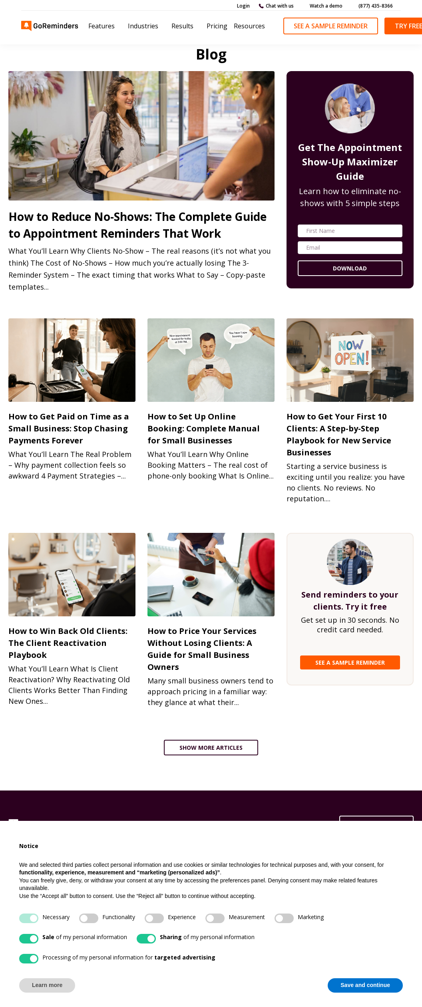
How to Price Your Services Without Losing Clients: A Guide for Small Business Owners (202, 649)
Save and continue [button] (365, 985)
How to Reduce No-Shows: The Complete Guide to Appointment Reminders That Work (137, 225)
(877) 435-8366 (375, 5)
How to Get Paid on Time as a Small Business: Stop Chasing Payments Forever (68, 428)
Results (182, 26)
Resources (249, 26)
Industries (143, 26)
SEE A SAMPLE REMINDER (350, 662)
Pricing (217, 26)
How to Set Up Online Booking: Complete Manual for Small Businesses (203, 428)
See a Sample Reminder (331, 26)
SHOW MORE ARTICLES (211, 747)
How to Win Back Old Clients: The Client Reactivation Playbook (67, 643)
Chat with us (280, 5)
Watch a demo (326, 5)
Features (101, 26)
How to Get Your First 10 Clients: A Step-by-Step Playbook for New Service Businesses (339, 434)
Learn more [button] (47, 985)
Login (243, 5)
